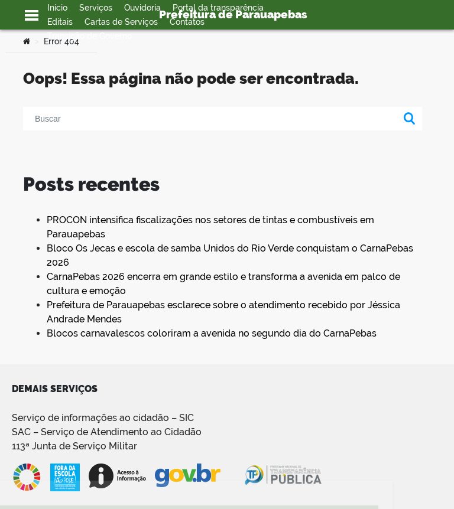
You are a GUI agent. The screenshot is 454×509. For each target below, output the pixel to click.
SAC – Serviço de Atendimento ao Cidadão (107, 432)
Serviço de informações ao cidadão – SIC (103, 417)
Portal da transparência (218, 7)
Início (57, 7)
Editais (60, 22)
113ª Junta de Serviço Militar (74, 446)
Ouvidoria (142, 7)
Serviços (95, 7)
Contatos (187, 22)
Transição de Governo (89, 36)
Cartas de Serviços (121, 22)
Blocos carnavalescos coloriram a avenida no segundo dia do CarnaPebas (212, 333)
